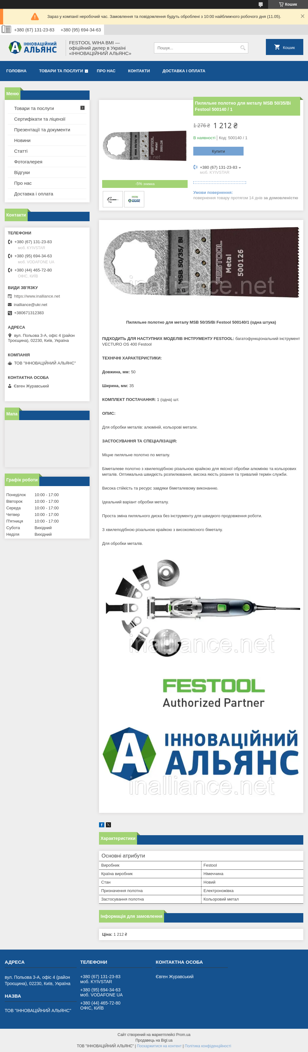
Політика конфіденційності (208, 1046)
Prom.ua (183, 1035)
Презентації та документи (42, 129)
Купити (218, 151)
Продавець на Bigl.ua (154, 1040)
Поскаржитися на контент (159, 1046)
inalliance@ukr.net (30, 304)
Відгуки (22, 172)
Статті (21, 151)
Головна (16, 70)
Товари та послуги (61, 70)
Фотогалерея (28, 161)
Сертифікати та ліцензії (39, 119)
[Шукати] (242, 47)
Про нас (106, 70)
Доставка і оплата (183, 70)
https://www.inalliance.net (37, 296)
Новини (22, 140)
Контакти (139, 70)
